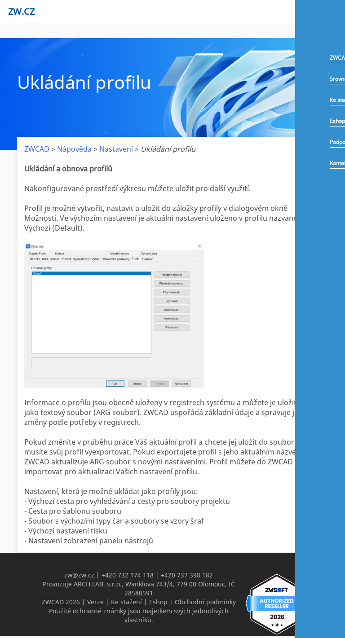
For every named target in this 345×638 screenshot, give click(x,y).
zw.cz (21, 11)
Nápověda (74, 149)
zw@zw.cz (79, 575)
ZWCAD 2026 (61, 602)
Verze (95, 602)
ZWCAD (36, 149)
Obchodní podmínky (205, 602)
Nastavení (116, 149)
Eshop (337, 121)
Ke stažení (126, 602)
